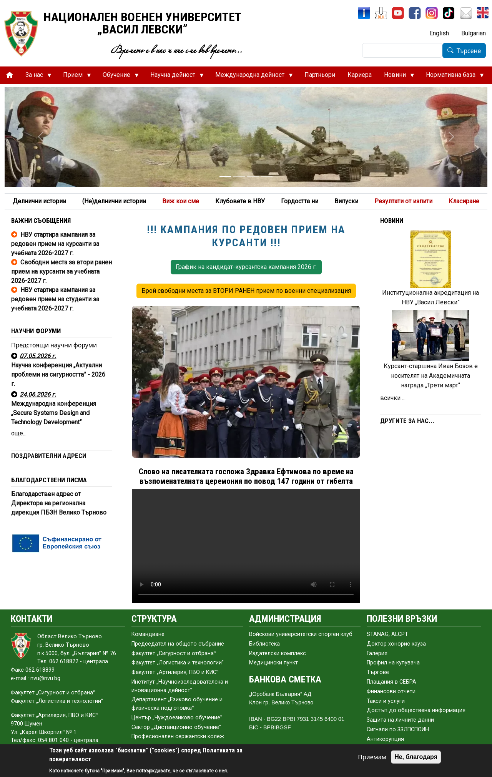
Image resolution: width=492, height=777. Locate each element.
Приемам (372, 757)
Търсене (469, 50)
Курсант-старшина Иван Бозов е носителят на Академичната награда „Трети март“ (431, 375)
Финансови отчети (391, 691)
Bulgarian (473, 33)
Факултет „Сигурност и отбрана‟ (173, 653)
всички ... (393, 398)
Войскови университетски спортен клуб (300, 634)
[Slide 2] (239, 176)
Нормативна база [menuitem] (452, 77)
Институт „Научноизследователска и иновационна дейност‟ (179, 686)
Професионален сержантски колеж (177, 736)
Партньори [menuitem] (319, 74)
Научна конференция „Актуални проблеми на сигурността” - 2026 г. (58, 374)
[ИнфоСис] (364, 13)
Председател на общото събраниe (177, 644)
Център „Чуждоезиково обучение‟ (176, 717)
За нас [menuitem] (35, 77)
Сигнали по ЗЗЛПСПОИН (398, 729)
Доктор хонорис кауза (396, 644)
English (439, 33)
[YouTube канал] (398, 13)
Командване (148, 634)
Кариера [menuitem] (359, 74)
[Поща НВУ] (466, 13)
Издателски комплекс (277, 653)
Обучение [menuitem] (117, 77)
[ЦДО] (381, 13)
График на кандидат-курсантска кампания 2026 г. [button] (246, 267)
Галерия (377, 653)
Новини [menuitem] (396, 77)
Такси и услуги (386, 701)
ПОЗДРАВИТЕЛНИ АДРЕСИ (48, 456)
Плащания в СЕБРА (391, 682)
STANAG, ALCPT (387, 634)
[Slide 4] (267, 176)
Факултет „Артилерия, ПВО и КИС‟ (174, 672)
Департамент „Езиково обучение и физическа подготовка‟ (177, 703)
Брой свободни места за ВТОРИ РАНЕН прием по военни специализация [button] (246, 290)
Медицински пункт (273, 662)
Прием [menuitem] (74, 77)
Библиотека (264, 644)
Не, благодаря (415, 757)
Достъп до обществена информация (416, 710)
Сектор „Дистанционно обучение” (176, 727)
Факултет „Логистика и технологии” (177, 662)
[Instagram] (431, 13)
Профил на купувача (393, 662)
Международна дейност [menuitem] (251, 77)
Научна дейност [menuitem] (174, 77)
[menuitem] (9, 75)
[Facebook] (414, 13)
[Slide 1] (225, 176)
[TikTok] (448, 13)
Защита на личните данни (400, 720)
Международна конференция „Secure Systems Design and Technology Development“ (53, 413)
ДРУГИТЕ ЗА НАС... (407, 421)
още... (19, 433)
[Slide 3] (253, 176)
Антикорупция (385, 739)
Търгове (378, 672)
